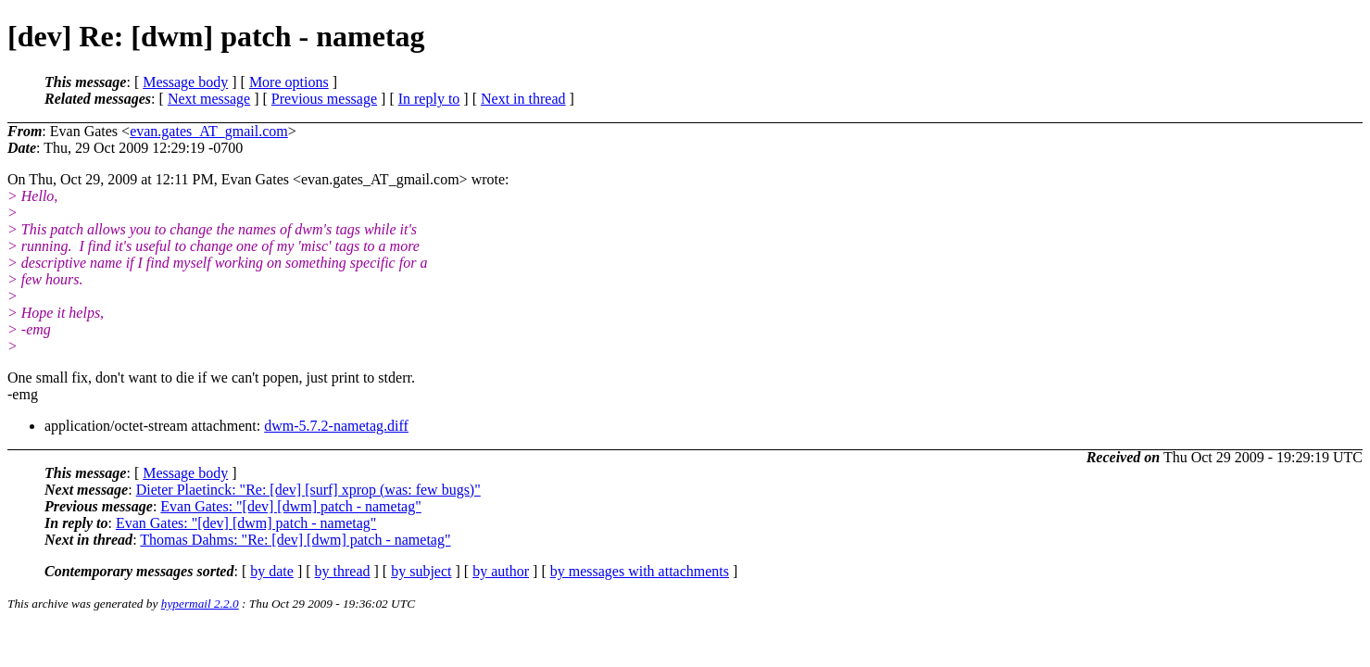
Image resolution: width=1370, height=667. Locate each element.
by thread (343, 571)
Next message (209, 99)
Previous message (324, 99)
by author (500, 571)
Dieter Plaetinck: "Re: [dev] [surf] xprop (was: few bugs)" (308, 489)
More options (289, 82)
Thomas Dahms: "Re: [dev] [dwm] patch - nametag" (295, 539)
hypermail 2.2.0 (200, 603)
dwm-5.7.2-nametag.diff (336, 426)
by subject (421, 571)
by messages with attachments (639, 571)
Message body (185, 82)
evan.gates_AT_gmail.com (209, 131)
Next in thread (523, 99)
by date (272, 571)
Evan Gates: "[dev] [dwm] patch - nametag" (290, 506)
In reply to (429, 99)
